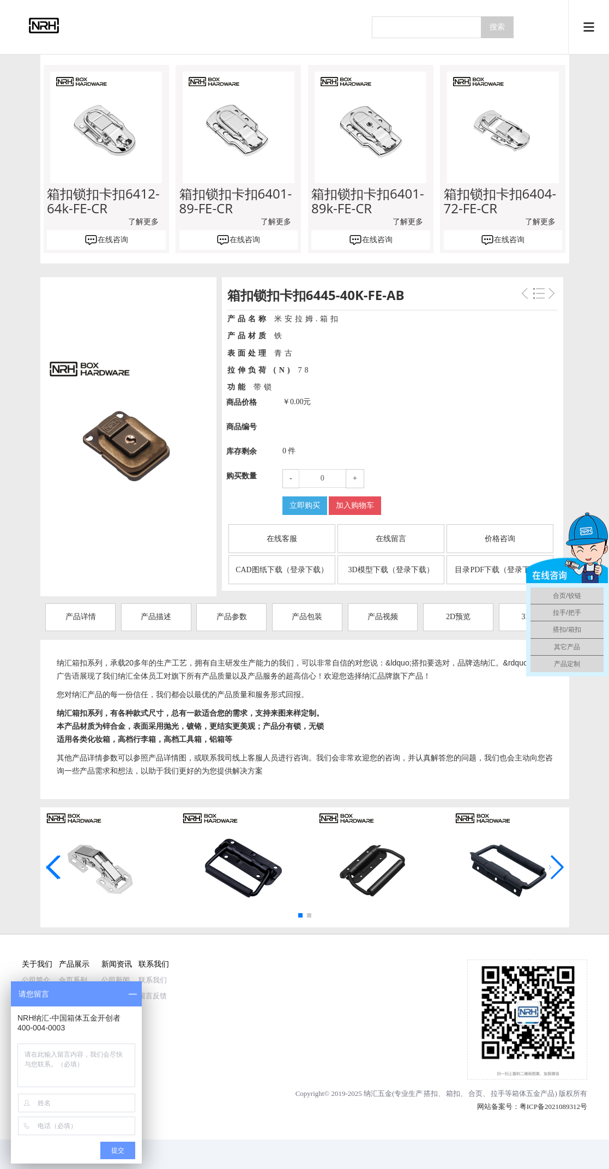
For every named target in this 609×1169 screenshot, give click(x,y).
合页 (475, 1093)
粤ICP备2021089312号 (553, 1106)
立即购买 (305, 505)
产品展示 (74, 963)
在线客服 (282, 539)
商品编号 (241, 427)
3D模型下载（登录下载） (391, 570)
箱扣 (453, 1093)
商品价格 (241, 402)
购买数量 (241, 476)
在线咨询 (113, 240)
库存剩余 (241, 451)
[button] (300, 915)
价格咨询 (500, 539)
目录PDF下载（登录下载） (500, 570)
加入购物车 (355, 505)
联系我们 (153, 963)
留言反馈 (152, 996)
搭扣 (431, 1093)
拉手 (498, 1093)
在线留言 (391, 539)
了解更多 (143, 222)
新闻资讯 (116, 963)
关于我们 (37, 963)
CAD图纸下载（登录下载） (282, 570)
